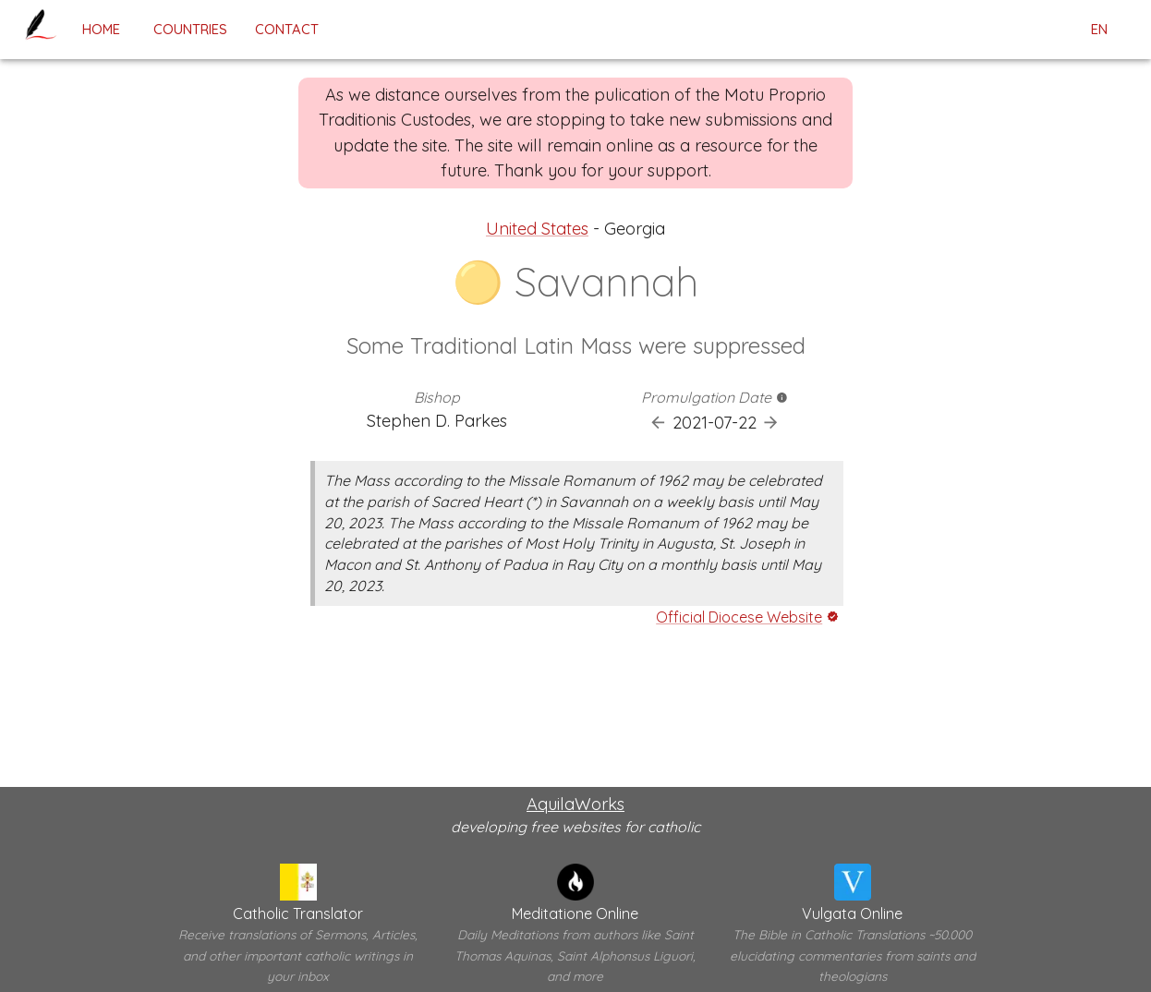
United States (537, 228)
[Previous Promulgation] (658, 422)
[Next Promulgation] (771, 422)
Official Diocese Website (739, 617)
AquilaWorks (575, 804)
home (100, 29)
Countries (190, 29)
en (1099, 29)
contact (286, 29)
